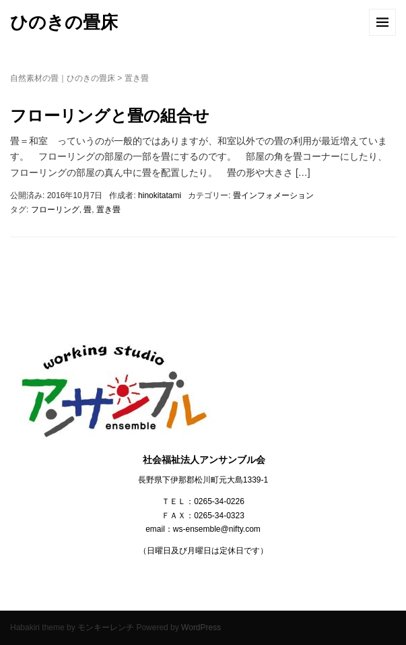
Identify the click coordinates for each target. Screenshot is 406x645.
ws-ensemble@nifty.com (217, 529)
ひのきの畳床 (64, 22)
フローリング (55, 209)
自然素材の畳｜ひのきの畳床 (62, 78)
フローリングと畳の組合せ (109, 115)
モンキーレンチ (105, 627)
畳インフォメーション (273, 195)
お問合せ (15, 597)
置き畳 (108, 209)
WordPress (201, 627)
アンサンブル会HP (36, 597)
